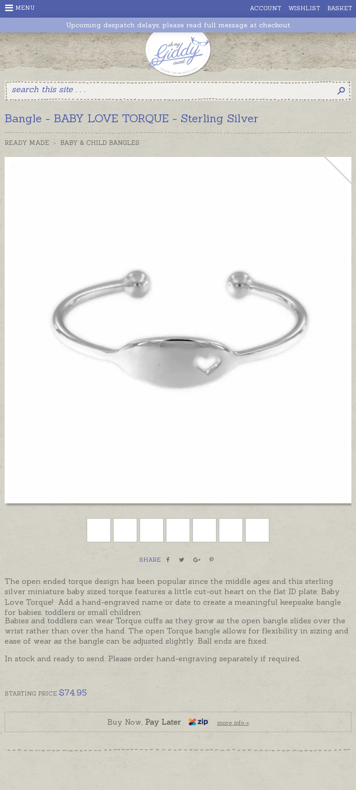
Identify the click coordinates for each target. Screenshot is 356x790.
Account (265, 8)
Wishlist (304, 8)
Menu (20, 8)
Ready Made (27, 143)
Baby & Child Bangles (100, 143)
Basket (339, 8)
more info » (233, 722)
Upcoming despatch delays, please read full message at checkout (178, 25)
